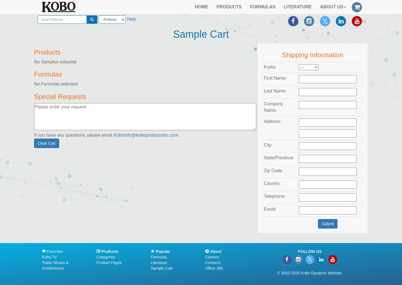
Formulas (159, 257)
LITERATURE (298, 6)
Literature (159, 262)
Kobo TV (49, 257)
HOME (201, 6)
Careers (212, 257)
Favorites (52, 251)
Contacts (213, 262)
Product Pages (109, 262)
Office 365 (214, 268)
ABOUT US (333, 6)
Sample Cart (162, 268)
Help (131, 19)
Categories (105, 257)
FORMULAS (263, 6)
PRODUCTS (229, 6)
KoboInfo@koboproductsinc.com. (147, 135)
